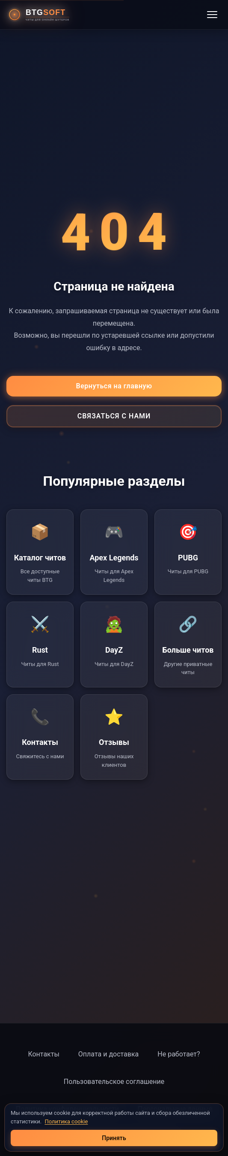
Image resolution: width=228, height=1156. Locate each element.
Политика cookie (66, 1121)
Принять (114, 1138)
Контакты (43, 1054)
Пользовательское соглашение (114, 1081)
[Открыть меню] (212, 14)
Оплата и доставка (108, 1054)
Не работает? (178, 1054)
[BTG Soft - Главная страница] (41, 14)
